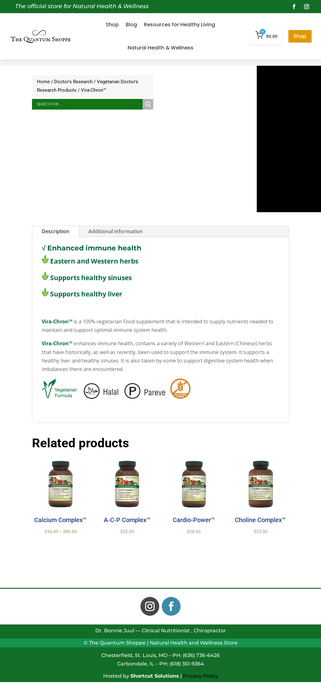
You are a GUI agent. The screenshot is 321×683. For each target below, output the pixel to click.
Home (43, 82)
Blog (131, 24)
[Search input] (89, 104)
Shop (112, 24)
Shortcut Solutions (154, 676)
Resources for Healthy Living (179, 24)
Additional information (115, 231)
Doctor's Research (73, 82)
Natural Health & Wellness (160, 47)
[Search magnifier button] (148, 104)
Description (55, 231)
